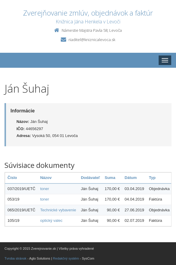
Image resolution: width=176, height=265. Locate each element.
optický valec (51, 220)
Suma (110, 177)
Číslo (12, 177)
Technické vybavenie (58, 210)
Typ (152, 177)
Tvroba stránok (15, 258)
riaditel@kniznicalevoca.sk (92, 39)
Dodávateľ (90, 177)
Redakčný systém (66, 258)
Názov (45, 177)
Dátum (130, 177)
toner (44, 188)
